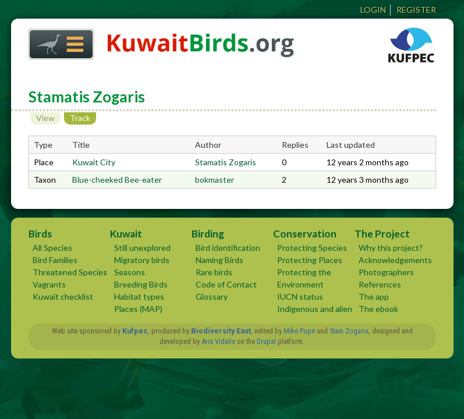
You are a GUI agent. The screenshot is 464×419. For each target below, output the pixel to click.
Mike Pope (299, 330)
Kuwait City (93, 162)
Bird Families (55, 260)
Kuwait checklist (63, 296)
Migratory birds (141, 260)
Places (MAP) (138, 309)
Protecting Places (309, 260)
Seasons (129, 272)
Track (83, 118)
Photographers (386, 272)
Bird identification (228, 248)
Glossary (212, 296)
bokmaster (214, 179)
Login (373, 10)
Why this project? (391, 248)
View (45, 118)
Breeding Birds (141, 284)
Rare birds (214, 272)
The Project (382, 234)
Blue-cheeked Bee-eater (117, 179)
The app (374, 296)
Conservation (305, 234)
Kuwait (126, 234)
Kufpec (135, 330)
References (380, 284)
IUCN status (300, 296)
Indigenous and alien (314, 309)
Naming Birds (219, 260)
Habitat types (139, 296)
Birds (40, 234)
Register (416, 10)
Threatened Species (70, 272)
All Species (52, 248)
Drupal (266, 341)
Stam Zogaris (349, 330)
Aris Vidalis (218, 341)
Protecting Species (312, 248)
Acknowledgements (395, 260)
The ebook (378, 309)
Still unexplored (142, 248)
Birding (208, 234)
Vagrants (49, 284)
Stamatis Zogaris (225, 162)
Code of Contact (226, 284)
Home (57, 41)
